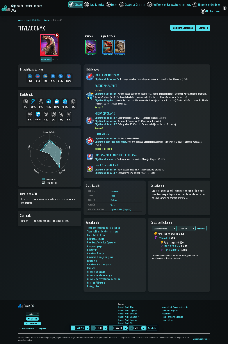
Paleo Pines (166, 313)
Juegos (20, 20)
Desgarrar (92, 250)
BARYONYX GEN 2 (172, 246)
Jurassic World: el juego (127, 310)
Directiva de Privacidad (201, 338)
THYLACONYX (164, 237)
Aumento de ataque (96, 271)
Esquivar (91, 268)
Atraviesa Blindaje (95, 253)
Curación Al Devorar (96, 282)
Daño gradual (93, 286)
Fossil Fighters (167, 319)
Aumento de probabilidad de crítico (103, 279)
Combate (203, 28)
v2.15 (112, 204)
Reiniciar (152, 328)
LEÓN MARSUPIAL (172, 250)
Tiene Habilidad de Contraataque (102, 231)
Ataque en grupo (94, 246)
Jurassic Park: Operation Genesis (175, 307)
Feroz (112, 195)
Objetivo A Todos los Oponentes (101, 242)
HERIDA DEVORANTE (105, 113)
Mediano (113, 200)
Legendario (114, 191)
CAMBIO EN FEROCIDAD (106, 165)
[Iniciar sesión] (225, 8)
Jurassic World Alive (33, 20)
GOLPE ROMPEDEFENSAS (107, 75)
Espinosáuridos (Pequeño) (120, 209)
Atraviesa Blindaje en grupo (100, 257)
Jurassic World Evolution (127, 319)
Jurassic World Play (125, 323)
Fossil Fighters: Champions (172, 316)
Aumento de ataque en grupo (100, 275)
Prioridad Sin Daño (96, 235)
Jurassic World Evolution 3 (128, 313)
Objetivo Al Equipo (95, 239)
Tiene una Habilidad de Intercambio (103, 228)
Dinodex (47, 20)
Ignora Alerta (93, 260)
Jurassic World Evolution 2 (128, 316)
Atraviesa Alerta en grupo (99, 264)
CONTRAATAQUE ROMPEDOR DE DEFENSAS (116, 155)
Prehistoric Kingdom (170, 310)
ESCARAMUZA (102, 134)
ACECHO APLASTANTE (106, 86)
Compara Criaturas (183, 28)
